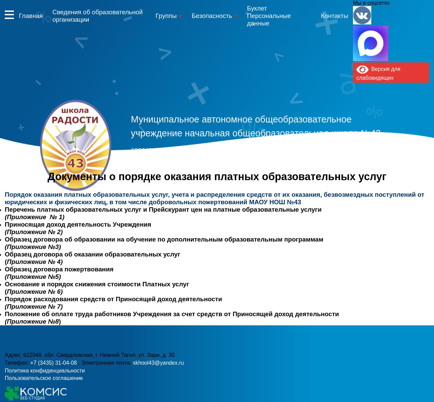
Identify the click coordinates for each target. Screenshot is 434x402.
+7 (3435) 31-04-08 (189, 162)
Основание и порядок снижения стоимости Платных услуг (97, 284)
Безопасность (212, 15)
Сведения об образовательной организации (97, 15)
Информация (9, 14)
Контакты (334, 15)
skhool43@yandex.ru (310, 162)
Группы (166, 15)
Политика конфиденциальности (45, 371)
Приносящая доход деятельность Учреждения (78, 224)
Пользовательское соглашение (44, 378)
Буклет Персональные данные (269, 16)
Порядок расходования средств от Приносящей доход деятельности (113, 299)
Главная (31, 15)
